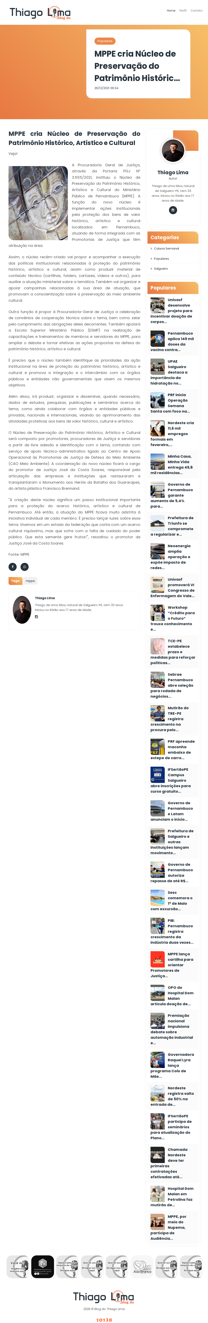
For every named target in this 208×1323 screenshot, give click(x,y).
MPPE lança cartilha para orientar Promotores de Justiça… (172, 964)
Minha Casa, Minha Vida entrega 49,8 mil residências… (172, 464)
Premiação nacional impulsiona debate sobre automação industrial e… (172, 1029)
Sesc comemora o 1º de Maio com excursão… (172, 900)
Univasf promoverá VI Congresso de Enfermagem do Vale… (173, 587)
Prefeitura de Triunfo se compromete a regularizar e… (172, 526)
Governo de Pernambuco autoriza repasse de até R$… (172, 872)
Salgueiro (161, 268)
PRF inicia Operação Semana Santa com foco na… (170, 403)
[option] (17, 1267)
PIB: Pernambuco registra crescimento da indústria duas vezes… (172, 931)
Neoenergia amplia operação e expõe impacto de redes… (171, 556)
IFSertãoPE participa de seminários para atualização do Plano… (171, 1126)
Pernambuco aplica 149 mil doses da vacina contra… (172, 341)
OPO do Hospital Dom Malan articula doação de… (172, 995)
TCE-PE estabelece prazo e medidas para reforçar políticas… (173, 651)
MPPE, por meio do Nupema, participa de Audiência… (168, 1227)
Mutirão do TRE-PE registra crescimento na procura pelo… (170, 718)
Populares (105, 41)
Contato (197, 11)
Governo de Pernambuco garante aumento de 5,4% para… (172, 495)
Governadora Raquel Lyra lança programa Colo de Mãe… (172, 1065)
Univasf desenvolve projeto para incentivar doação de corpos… (171, 310)
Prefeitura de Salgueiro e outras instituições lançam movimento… (172, 841)
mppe (30, 581)
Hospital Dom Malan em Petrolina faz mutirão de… (172, 1196)
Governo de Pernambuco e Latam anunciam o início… (172, 811)
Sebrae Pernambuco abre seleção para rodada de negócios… (172, 685)
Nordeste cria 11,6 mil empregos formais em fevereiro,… (172, 433)
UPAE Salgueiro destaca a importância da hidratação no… (169, 372)
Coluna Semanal (166, 248)
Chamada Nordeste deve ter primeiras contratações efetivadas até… (169, 1163)
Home (171, 11)
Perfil (183, 11)
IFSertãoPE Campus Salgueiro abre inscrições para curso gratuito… (171, 780)
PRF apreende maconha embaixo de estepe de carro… (173, 749)
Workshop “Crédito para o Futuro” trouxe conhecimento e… (173, 618)
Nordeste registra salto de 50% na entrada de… (172, 1096)
